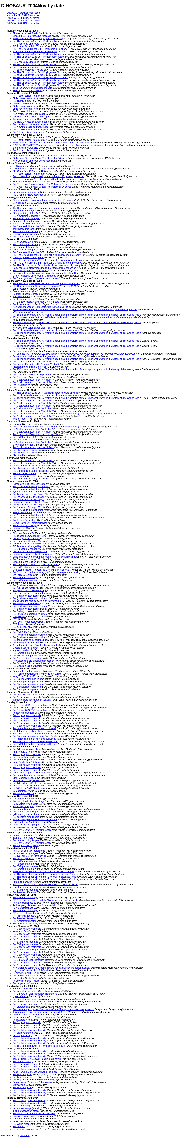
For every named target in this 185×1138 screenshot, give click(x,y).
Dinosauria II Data (22, 465)
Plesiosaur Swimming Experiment (30, 367)
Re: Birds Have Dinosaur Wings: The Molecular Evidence (42, 184)
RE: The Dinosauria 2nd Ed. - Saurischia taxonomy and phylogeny (47, 255)
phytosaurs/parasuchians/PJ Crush (31, 970)
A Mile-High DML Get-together (28, 257)
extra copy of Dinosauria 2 (26, 538)
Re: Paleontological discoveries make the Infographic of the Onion (46, 273)
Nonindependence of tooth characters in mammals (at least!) (44, 307)
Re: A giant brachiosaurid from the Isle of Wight (37, 674)
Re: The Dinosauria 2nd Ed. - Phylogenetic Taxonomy (40, 41)
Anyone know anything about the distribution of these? (40, 155)
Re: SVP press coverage (25, 577)
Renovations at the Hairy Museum (30, 923)
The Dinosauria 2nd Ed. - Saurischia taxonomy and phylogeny (44, 208)
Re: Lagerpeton (21, 983)
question (17, 424)
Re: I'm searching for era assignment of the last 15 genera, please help (49, 176)
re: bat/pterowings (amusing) (27, 1108)
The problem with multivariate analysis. (33, 88)
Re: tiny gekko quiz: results (26, 1004)
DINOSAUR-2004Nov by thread (23, 18)
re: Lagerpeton (20, 1017)
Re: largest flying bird (23, 653)
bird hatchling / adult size (25, 148)
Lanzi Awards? (20, 288)
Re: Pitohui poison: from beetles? (30, 96)
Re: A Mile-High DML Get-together (30, 270)
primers (16, 1118)
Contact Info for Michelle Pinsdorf (30, 551)
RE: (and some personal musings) (30, 590)
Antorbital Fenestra (22, 882)
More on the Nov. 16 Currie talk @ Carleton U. (36, 223)
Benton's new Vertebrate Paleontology (32, 1082)
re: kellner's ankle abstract (26, 1121)
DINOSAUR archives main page (23, 13)
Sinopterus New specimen (26, 192)
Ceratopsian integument (25, 655)
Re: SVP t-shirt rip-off (24, 437)
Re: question (19, 439)
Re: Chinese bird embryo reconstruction (33, 111)
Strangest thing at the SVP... (27, 213)
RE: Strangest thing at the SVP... (29, 249)
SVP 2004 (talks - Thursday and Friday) (33, 733)
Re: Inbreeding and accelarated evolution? (34, 728)
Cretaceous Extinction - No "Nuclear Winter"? (36, 364)
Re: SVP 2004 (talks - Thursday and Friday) (35, 741)
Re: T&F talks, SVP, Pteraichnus (29, 783)
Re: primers (19, 1126)
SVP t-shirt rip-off (21, 385)
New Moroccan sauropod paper (29, 114)
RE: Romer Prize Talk (24, 46)
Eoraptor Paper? (21, 791)
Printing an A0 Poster (23, 752)
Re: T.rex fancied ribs (23, 299)
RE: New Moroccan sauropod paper (31, 116)
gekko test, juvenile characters (28, 814)
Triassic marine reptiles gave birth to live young (37, 601)
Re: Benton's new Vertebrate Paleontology (34, 1113)
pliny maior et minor (23, 445)
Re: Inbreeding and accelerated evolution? (34, 739)
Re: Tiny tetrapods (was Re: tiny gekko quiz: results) (39, 1046)
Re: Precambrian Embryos (26, 218)
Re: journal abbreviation (25, 991)
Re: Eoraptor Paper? (23, 793)
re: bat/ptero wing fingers (25, 804)
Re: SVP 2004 (20, 632)
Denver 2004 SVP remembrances (30, 523)
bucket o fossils (20, 822)
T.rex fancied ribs (21, 296)
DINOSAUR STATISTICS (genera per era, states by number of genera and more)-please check (61, 145)
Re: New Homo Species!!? (26, 216)
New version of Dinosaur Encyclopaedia (33, 161)
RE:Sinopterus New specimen (28, 195)
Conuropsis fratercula (24, 203)
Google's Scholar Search (25, 648)
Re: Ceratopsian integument (27, 658)
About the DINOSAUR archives (23, 15)
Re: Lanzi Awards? (22, 351)
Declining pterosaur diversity (27, 1014)
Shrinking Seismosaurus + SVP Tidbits (32, 181)
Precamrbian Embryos (24, 210)
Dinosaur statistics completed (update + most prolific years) (43, 200)
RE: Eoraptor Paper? (23, 806)
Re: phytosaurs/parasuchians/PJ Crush (33, 975)
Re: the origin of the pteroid (27, 1053)
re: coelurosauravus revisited (27, 827)
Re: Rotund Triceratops (25, 520)
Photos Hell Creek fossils (25, 33)
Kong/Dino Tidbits (22, 676)
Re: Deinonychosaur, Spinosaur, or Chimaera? (36, 278)
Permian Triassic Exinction (26, 294)
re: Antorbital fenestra (24, 903)
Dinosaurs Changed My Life (27, 502)
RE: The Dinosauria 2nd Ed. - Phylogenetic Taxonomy (40, 49)
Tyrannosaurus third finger (26, 491)
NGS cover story (21, 166)
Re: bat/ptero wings (23, 1061)
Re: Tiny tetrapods (22, 1074)
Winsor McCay (20, 931)
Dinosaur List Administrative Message (32, 36)
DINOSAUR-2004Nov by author (23, 23)
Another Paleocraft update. (26, 221)
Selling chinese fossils (24, 588)
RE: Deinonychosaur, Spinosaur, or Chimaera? (37, 286)
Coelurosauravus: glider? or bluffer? (31, 291)
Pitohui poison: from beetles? (27, 90)
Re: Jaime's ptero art (23, 858)
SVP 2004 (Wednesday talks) (28, 622)
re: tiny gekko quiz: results (26, 973)
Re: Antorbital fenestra (24, 916)
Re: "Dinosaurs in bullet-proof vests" (31, 486)
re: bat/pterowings (22, 1105)
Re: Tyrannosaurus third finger (28, 494)
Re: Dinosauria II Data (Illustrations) (31, 471)
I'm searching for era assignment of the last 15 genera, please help (47, 168)
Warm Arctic (19, 1085)
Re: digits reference (23, 1033)
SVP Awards (19, 624)
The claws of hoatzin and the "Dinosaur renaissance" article (43, 871)
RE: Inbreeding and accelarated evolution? (34, 731)
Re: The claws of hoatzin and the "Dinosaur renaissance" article (45, 874)
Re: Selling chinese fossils (26, 596)
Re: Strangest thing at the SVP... (29, 226)
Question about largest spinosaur (30, 887)
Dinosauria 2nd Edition (24, 562)
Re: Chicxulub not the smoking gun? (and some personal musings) (47, 572)
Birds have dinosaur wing (26, 98)
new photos (19, 798)
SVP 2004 (18, 619)
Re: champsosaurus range (26, 231)
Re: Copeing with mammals (27, 697)
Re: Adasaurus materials (25, 749)
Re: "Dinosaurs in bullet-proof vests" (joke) (34, 517)
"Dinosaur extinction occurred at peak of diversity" (38, 593)
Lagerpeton (18, 978)
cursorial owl (19, 616)
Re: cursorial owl (21, 627)
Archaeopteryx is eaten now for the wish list (35, 905)
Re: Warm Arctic (21, 1124)
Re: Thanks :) (20, 101)
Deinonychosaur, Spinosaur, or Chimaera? (34, 275)
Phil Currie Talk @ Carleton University (32, 171)
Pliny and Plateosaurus (24, 473)
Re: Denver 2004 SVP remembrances (32, 705)
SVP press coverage (23, 575)
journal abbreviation (23, 988)
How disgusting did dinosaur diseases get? (35, 661)
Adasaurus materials (23, 713)
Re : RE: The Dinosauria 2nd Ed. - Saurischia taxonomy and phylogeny (49, 260)
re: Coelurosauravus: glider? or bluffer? (33, 408)
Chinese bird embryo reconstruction (31, 103)
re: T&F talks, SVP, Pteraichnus (29, 780)
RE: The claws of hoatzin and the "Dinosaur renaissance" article (45, 884)
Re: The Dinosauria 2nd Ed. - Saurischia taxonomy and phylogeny (46, 265)
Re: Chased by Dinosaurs (26, 43)
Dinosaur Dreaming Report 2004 (29, 824)
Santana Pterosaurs (23, 835)
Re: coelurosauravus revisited (28, 67)
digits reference (20, 996)
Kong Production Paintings (26, 762)
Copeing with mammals (25, 694)
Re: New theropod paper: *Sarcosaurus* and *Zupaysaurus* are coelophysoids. (53, 1009)
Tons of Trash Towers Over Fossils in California (37, 1059)
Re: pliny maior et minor (25, 450)
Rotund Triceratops (22, 512)
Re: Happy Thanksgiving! (25, 845)
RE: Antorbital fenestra (24, 913)
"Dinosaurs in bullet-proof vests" (29, 484)
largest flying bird (21, 650)
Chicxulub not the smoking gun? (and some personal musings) (45, 556)
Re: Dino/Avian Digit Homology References (35, 960)
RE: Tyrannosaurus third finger (28, 497)
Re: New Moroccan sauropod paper (31, 124)
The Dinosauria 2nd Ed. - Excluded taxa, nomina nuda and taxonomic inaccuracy (54, 142)
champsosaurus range (24, 229)
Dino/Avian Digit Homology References (33, 957)
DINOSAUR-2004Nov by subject (23, 20)
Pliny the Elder (20, 455)
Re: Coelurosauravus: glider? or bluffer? (33, 361)
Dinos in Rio (19, 528)
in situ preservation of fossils (27, 1111)
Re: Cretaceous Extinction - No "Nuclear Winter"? (38, 434)
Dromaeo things (21, 1116)
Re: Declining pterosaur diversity (29, 1030)
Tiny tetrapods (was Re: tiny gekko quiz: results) (37, 1012)
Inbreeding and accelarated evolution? (32, 700)
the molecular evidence (25, 119)
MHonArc (25, 1135)
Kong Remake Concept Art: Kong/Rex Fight (35, 1072)
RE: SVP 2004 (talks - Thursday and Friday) (35, 772)
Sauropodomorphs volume (26, 671)
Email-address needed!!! (25, 778)
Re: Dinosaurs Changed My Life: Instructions (36, 564)
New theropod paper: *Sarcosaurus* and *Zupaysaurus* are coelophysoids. (51, 968)
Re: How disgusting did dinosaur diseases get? (37, 707)
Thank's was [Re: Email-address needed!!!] (35, 819)
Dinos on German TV (23, 533)
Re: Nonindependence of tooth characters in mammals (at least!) (46, 330)
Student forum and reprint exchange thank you (36, 356)
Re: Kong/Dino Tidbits (24, 757)
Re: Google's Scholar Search (27, 663)
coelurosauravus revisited (26, 59)
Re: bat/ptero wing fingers (26, 811)
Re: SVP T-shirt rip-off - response (30, 567)
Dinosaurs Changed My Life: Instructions (33, 554)
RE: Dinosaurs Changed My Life (29, 536)
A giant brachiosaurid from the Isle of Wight (35, 645)
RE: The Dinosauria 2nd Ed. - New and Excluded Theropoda (44, 179)
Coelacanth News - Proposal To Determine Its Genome (41, 569)
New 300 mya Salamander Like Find (31, 328)
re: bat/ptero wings (22, 1020)
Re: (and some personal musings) (30, 585)
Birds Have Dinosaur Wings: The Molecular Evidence (40, 158)
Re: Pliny (17, 476)
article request (20, 419)
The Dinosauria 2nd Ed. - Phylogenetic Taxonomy (38, 38)
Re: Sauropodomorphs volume (28, 679)
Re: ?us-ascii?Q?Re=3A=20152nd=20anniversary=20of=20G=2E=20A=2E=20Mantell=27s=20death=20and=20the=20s (74, 354)
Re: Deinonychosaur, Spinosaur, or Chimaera (36, 302)
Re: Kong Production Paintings (28, 801)
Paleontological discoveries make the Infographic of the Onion (44, 268)
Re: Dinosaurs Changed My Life (29, 507)
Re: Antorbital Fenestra (24, 892)
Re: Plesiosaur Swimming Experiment (32, 374)
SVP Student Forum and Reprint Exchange (35, 51)
